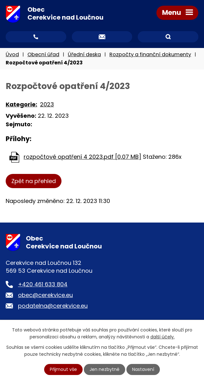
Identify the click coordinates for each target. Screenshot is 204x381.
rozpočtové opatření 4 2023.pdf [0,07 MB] (82, 157)
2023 (47, 104)
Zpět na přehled (33, 181)
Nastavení (143, 369)
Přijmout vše (63, 369)
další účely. (162, 337)
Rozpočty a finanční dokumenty (150, 54)
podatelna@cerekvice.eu (53, 306)
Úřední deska (84, 54)
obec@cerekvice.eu (45, 295)
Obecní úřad (43, 54)
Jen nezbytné (104, 369)
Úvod (12, 54)
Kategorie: (21, 104)
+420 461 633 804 (42, 284)
